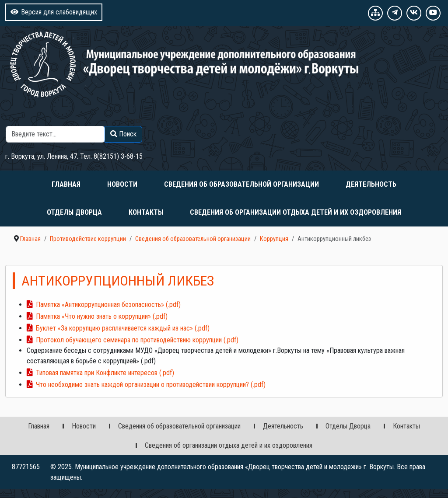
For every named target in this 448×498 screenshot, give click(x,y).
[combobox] (55, 134)
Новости (122, 184)
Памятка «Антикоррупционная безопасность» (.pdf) (108, 304)
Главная (66, 184)
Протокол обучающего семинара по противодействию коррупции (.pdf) (137, 340)
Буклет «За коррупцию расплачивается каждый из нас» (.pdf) (123, 328)
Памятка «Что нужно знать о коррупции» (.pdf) (102, 316)
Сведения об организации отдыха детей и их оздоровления (295, 212)
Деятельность (371, 184)
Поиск (133, 120)
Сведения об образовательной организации (241, 184)
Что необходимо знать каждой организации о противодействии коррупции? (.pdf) (151, 384)
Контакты (146, 212)
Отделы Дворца (74, 212)
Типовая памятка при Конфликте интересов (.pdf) (105, 373)
